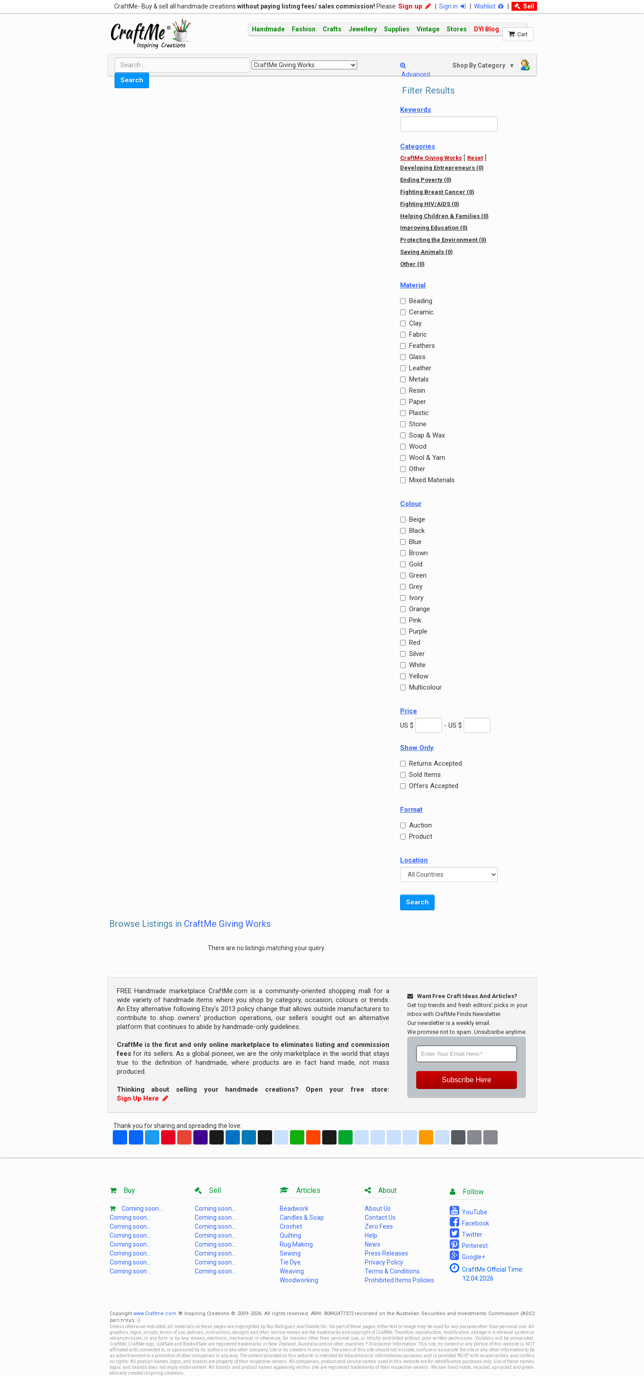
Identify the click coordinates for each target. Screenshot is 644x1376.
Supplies (396, 29)
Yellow (414, 676)
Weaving (292, 1271)
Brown (414, 553)
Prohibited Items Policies (399, 1280)
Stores (457, 29)
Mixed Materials (427, 480)
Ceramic (417, 312)
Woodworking (299, 1280)
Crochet (291, 1226)
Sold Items (420, 775)
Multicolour (421, 687)
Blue (411, 542)
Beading (416, 301)
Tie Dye (290, 1262)
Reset (475, 157)
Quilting (290, 1235)
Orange (415, 609)
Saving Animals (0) (426, 252)
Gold (411, 564)
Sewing (290, 1253)
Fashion (304, 29)
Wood (413, 446)
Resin (412, 390)
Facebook (469, 1222)
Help (371, 1235)
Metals (414, 379)
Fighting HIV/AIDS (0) (429, 204)
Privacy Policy (384, 1262)
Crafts (332, 29)
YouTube (468, 1210)
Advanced (415, 70)
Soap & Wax (422, 435)
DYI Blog (486, 29)
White (413, 665)
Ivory (411, 598)
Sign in (452, 6)
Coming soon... (142, 1208)
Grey (411, 587)
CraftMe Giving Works (431, 157)
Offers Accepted (429, 786)
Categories (417, 146)
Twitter (466, 1233)
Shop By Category (479, 65)
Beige (412, 519)
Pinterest (469, 1244)
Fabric (413, 334)
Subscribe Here (466, 1080)
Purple (413, 631)
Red (410, 643)
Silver (412, 654)
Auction (416, 825)
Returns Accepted (431, 763)
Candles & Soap (302, 1217)
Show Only (417, 748)
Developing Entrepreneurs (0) (442, 167)
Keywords (415, 110)
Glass (413, 357)
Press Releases (386, 1253)
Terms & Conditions (392, 1271)
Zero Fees (379, 1226)
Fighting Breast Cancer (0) (437, 192)
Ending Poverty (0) (426, 179)
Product (416, 836)
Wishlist (488, 6)
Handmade (268, 29)
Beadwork (294, 1208)
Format (411, 810)
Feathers (417, 346)
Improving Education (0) (434, 227)
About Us (378, 1208)
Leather (415, 368)
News (372, 1244)
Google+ (467, 1255)
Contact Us (380, 1217)
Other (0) (412, 264)
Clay (411, 323)
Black (412, 531)
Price (408, 711)
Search (131, 80)
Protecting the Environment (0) (443, 239)
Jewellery (363, 29)
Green (413, 575)
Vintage (428, 29)
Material (413, 285)
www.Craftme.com (154, 1313)
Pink (410, 620)
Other (412, 469)
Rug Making (296, 1244)
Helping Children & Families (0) (444, 216)
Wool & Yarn (422, 458)
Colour (411, 504)
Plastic (414, 413)
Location (414, 860)
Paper (413, 402)
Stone (413, 424)
